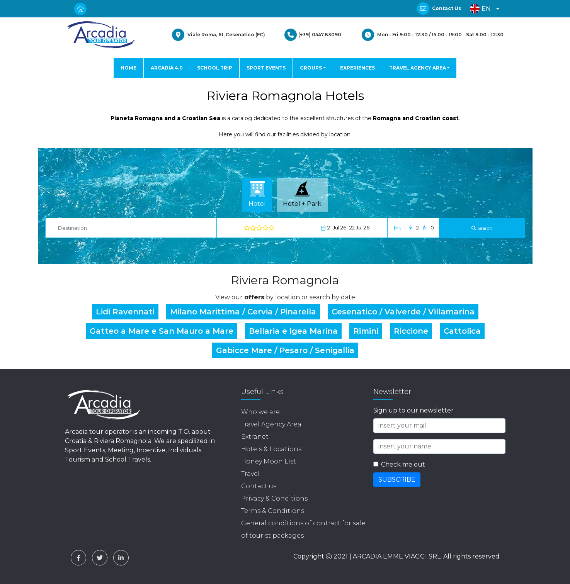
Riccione (411, 331)
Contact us (258, 486)
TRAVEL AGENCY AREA (417, 68)
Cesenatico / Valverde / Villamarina (403, 311)
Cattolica (462, 331)
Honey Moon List (268, 461)
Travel (250, 473)
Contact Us (446, 8)
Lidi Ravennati (125, 311)
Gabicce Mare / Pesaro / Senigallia (285, 350)
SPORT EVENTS (266, 68)
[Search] (481, 228)
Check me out (403, 464)
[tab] (257, 195)
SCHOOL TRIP (214, 68)
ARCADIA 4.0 (167, 68)
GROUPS (311, 68)
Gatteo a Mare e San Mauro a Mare (161, 331)
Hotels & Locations (271, 449)
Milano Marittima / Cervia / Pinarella (243, 311)
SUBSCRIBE (396, 479)
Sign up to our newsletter (413, 410)
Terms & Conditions (272, 510)
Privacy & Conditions (274, 498)
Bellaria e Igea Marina (293, 331)
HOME (128, 68)
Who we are (260, 412)
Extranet (255, 436)
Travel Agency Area (271, 424)
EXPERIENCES (357, 68)
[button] (483, 9)
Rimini (365, 331)
